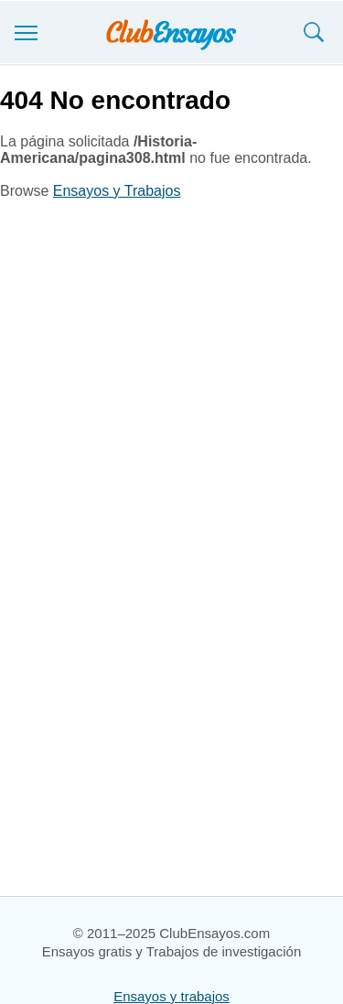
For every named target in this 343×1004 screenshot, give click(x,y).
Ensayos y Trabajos (117, 191)
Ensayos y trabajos (171, 996)
